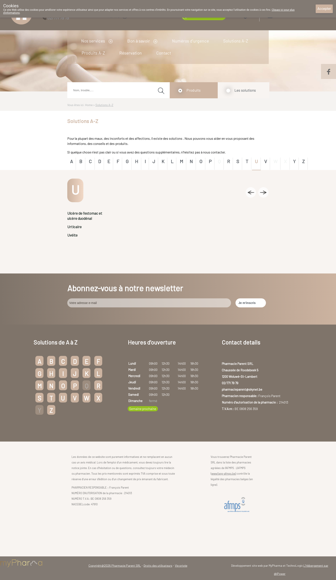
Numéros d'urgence (190, 40)
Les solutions (245, 90)
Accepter (324, 9)
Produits (193, 90)
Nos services (93, 40)
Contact (163, 52)
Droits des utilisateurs (158, 565)
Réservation (130, 52)
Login (281, 15)
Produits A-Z (93, 52)
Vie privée (181, 565)
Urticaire (74, 227)
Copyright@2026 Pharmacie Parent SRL (114, 565)
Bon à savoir (138, 40)
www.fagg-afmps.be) (223, 473)
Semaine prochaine (142, 409)
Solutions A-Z (235, 40)
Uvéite (72, 235)
